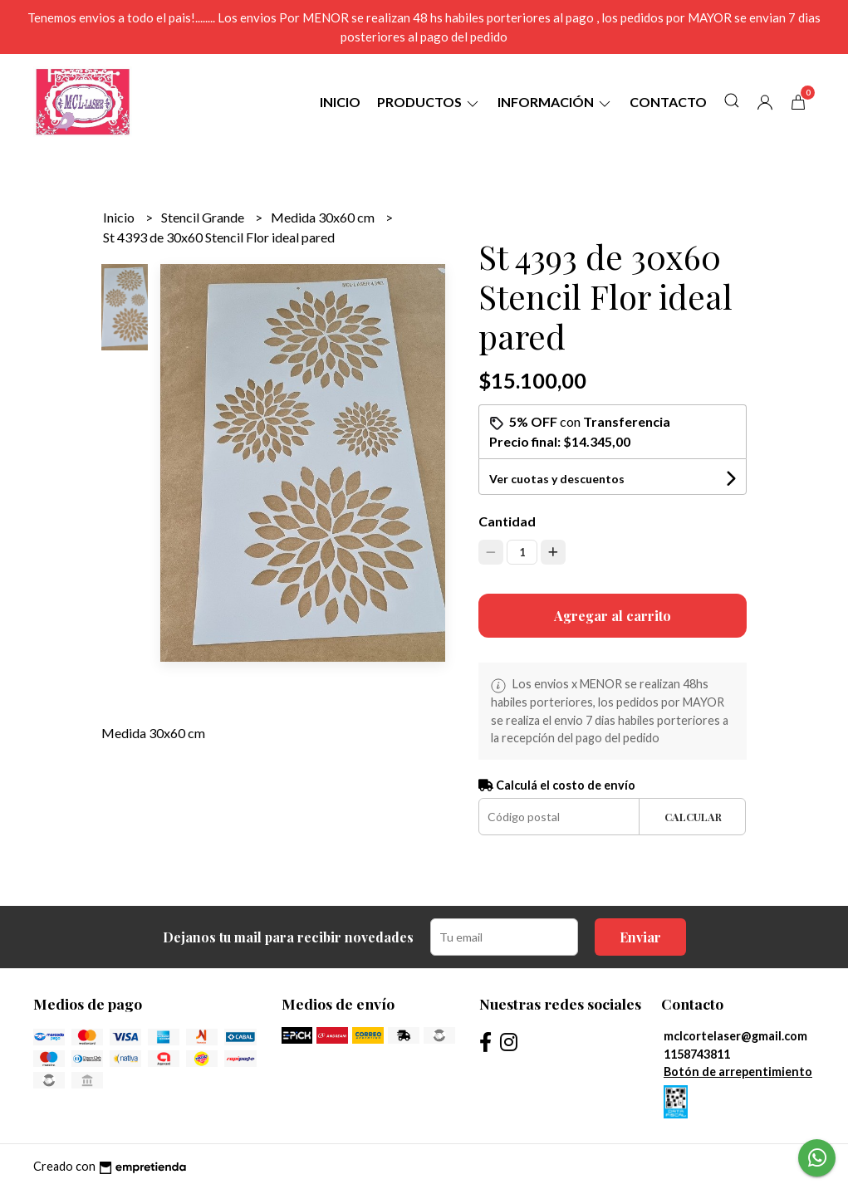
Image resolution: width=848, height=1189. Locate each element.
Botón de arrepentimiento (738, 1071)
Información (555, 102)
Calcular (693, 817)
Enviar (640, 937)
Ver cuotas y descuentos (557, 479)
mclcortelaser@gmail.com (735, 1036)
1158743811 (697, 1054)
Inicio (340, 102)
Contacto (668, 102)
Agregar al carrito (612, 615)
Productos (429, 102)
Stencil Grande (204, 217)
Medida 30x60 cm (324, 217)
